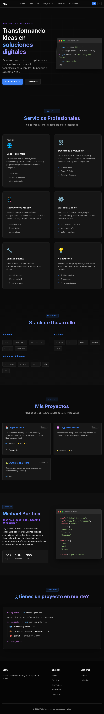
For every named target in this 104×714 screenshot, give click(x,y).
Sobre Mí (61, 4)
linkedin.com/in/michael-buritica (31, 631)
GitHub (84, 675)
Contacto (73, 4)
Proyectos (48, 4)
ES (94, 4)
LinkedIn (84, 680)
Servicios (34, 4)
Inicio (21, 4)
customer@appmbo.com (24, 627)
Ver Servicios (12, 82)
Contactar (33, 82)
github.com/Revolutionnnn (27, 636)
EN (99, 4)
